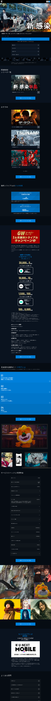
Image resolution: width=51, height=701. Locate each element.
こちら (33, 41)
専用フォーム (14, 341)
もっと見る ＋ (25, 171)
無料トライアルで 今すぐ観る (25, 98)
